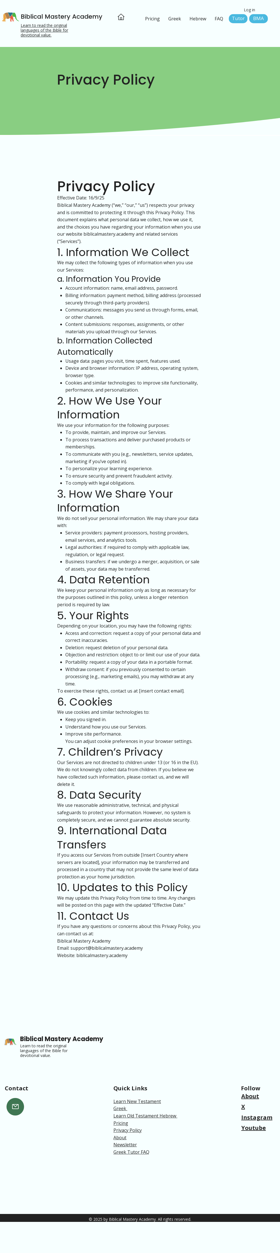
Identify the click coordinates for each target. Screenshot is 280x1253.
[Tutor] (238, 18)
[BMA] (258, 18)
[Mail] (15, 1107)
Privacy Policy (127, 1130)
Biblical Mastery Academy (61, 16)
